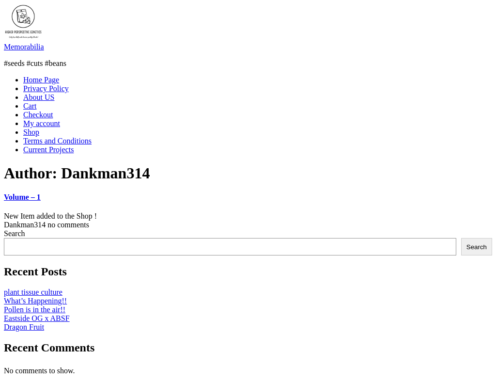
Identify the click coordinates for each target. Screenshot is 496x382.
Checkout (38, 115)
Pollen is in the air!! (34, 309)
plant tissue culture (33, 292)
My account (41, 123)
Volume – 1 (22, 197)
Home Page (41, 80)
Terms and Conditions (57, 141)
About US (38, 97)
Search (14, 233)
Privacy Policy (46, 88)
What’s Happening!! (35, 301)
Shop (31, 132)
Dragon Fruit (24, 327)
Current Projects (48, 149)
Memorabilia (24, 47)
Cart (30, 106)
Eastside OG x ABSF (37, 318)
